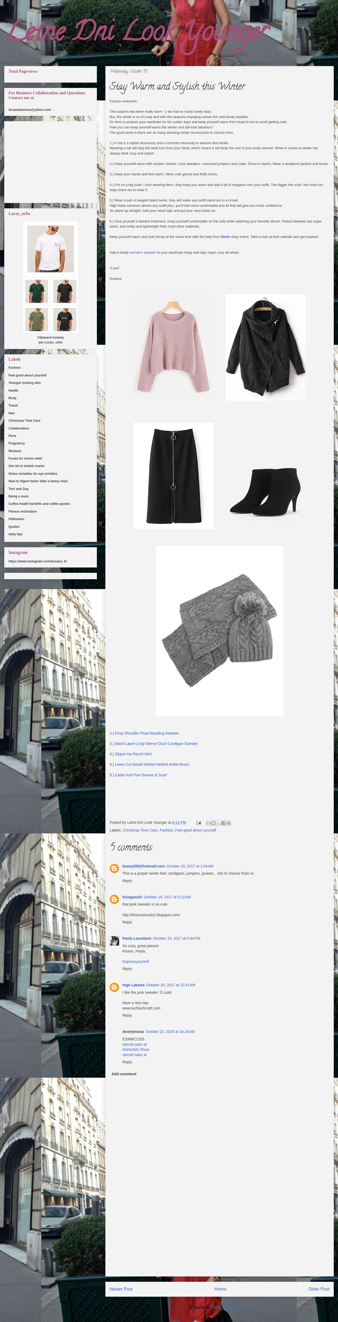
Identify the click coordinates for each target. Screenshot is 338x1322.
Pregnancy (17, 443)
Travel (13, 405)
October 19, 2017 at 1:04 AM (189, 866)
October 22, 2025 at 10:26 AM (170, 1031)
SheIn (225, 237)
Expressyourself (135, 961)
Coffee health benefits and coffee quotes (39, 504)
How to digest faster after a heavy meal (38, 481)
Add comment (124, 1074)
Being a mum (18, 496)
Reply (127, 881)
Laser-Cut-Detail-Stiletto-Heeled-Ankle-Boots (152, 764)
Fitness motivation (23, 511)
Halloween (16, 519)
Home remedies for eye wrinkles (33, 474)
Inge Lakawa (133, 985)
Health (13, 390)
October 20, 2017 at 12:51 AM (170, 985)
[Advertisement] (219, 1239)
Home (220, 1289)
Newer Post (121, 1289)
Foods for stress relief (25, 458)
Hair (12, 413)
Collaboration (19, 428)
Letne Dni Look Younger (136, 34)
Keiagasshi (132, 897)
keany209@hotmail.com (143, 866)
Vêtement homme (50, 337)
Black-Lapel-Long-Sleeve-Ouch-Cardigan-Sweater (156, 743)
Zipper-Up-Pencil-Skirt (133, 754)
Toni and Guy (19, 489)
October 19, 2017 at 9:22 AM (167, 897)
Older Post (318, 1289)
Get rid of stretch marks (26, 466)
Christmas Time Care (140, 830)
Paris (12, 436)
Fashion (166, 830)
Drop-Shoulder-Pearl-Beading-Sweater (146, 733)
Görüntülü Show (135, 1049)
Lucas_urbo (53, 342)
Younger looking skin (25, 383)
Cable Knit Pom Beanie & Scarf (141, 775)
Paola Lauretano (136, 938)
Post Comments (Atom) (231, 1307)
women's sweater (142, 252)
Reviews (15, 451)
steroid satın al (134, 1044)
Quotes (14, 527)
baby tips (16, 534)
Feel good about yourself (195, 830)
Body (13, 398)
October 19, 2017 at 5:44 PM (176, 938)
